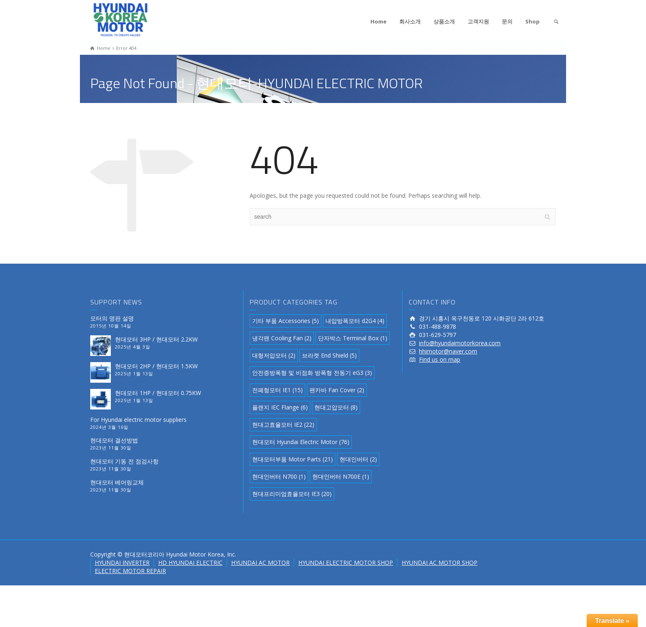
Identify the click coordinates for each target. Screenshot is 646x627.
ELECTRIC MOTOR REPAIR (130, 571)
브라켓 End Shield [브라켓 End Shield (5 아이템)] (329, 355)
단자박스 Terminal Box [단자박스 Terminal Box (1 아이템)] (352, 338)
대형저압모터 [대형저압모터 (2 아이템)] (273, 355)
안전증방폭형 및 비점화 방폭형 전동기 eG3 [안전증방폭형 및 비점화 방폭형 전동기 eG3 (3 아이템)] (312, 373)
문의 (507, 21)
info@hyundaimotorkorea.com (460, 343)
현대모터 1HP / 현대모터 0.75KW (158, 393)
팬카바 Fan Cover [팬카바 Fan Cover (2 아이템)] (336, 390)
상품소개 (444, 21)
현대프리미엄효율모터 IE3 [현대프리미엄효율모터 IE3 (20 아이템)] (292, 494)
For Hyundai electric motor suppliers (138, 419)
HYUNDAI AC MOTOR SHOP (439, 562)
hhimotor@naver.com (448, 351)
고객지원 (478, 21)
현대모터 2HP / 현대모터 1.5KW (156, 366)
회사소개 (410, 21)
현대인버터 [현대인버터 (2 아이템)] (358, 459)
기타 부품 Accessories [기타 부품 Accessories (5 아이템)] (285, 321)
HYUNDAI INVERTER (122, 562)
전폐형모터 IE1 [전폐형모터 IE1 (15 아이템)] (277, 390)
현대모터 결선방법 (114, 440)
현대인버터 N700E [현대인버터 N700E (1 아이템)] (340, 476)
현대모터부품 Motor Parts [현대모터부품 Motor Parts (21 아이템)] (292, 459)
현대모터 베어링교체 (117, 482)
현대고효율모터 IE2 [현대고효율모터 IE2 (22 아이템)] (283, 424)
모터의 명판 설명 (112, 318)
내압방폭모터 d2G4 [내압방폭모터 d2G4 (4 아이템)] (354, 321)
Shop (532, 21)
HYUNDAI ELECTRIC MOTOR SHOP (345, 562)
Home (378, 21)
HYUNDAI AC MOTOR (260, 562)
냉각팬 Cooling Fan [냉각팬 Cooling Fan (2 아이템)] (281, 338)
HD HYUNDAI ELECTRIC (190, 562)
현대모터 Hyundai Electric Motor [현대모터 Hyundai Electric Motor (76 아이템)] (300, 442)
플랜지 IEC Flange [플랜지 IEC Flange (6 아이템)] (280, 407)
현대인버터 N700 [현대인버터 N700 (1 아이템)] (279, 476)
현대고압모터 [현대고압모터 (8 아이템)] (336, 407)
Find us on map (439, 359)
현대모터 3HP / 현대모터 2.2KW (156, 339)
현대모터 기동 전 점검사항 (124, 461)
